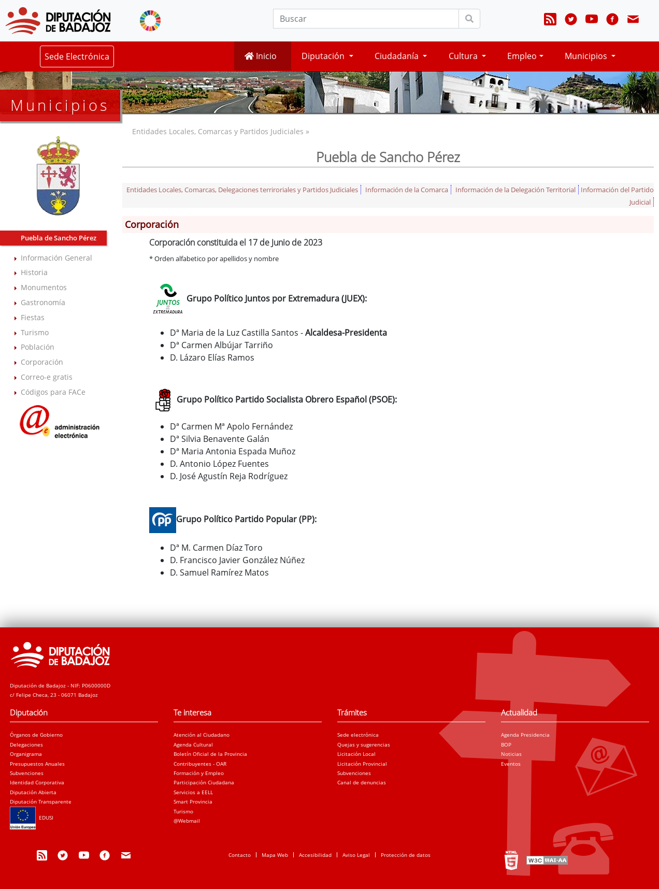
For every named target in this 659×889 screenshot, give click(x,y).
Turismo (35, 332)
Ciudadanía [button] (398, 56)
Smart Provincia (193, 801)
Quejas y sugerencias (363, 744)
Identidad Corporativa (37, 782)
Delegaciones (26, 744)
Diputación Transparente (40, 801)
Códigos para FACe (53, 392)
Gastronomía (43, 302)
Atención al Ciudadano (202, 734)
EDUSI (31, 817)
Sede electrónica (358, 734)
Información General (56, 258)
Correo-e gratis (47, 377)
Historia (34, 272)
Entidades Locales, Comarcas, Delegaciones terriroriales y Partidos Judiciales (242, 189)
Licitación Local (356, 753)
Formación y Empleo (199, 773)
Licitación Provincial (362, 763)
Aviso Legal (356, 854)
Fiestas (33, 317)
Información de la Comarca (406, 189)
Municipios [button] (587, 56)
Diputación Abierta (33, 792)
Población (37, 347)
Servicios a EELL (193, 792)
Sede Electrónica (77, 56)
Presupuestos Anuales (37, 763)
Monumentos (44, 287)
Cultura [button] (464, 56)
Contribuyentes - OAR (200, 763)
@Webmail (187, 820)
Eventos (511, 763)
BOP (506, 744)
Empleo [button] (522, 56)
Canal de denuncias (361, 782)
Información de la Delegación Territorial (515, 189)
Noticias (511, 753)
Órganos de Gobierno (36, 734)
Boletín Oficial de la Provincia (210, 753)
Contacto (239, 854)
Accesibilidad (315, 854)
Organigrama (26, 753)
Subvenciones (27, 773)
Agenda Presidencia (525, 734)
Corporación (42, 362)
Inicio (261, 56)
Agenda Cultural (193, 744)
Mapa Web (275, 854)
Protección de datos (406, 854)
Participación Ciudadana (204, 782)
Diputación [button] (324, 56)
